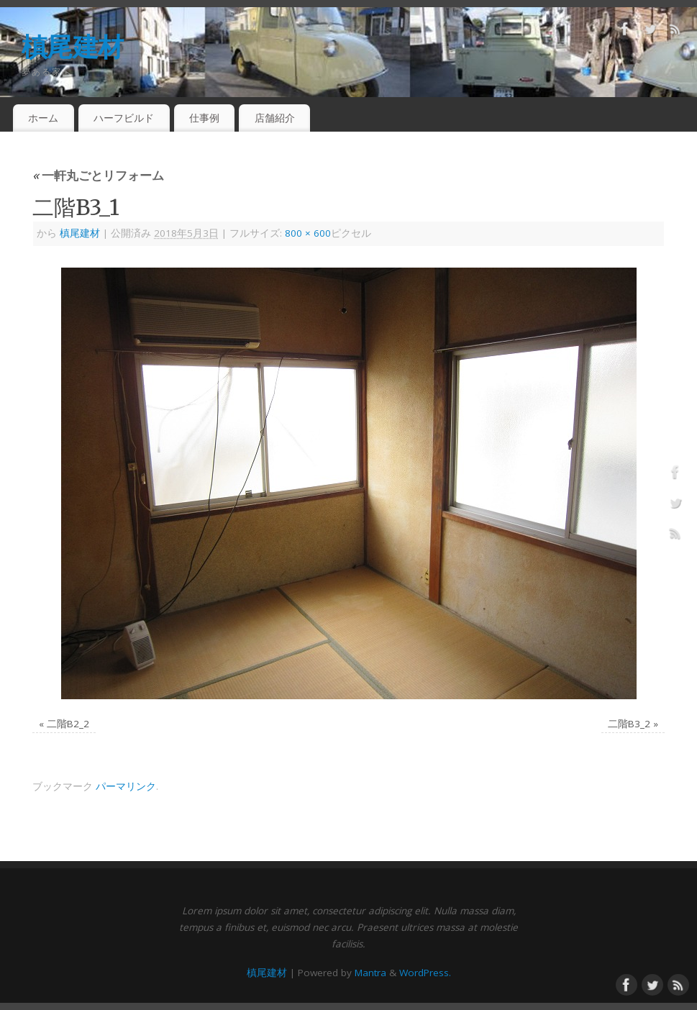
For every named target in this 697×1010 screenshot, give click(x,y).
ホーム (43, 117)
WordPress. (425, 972)
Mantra (370, 972)
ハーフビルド (124, 117)
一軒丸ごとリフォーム (98, 175)
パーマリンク (126, 786)
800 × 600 (308, 233)
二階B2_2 (68, 723)
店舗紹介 (275, 117)
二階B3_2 (629, 723)
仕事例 (204, 117)
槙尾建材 (72, 46)
